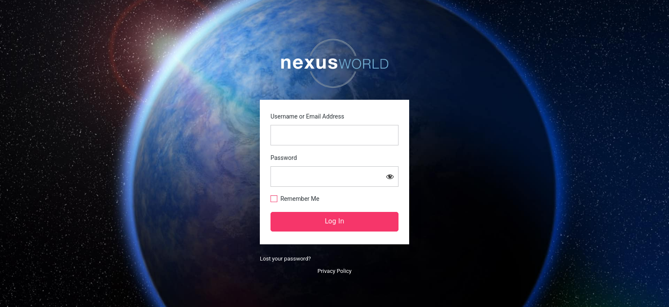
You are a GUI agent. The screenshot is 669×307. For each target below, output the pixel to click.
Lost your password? (285, 258)
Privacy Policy (334, 271)
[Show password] (389, 176)
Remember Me (299, 198)
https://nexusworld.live (334, 63)
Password (284, 157)
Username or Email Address (307, 116)
